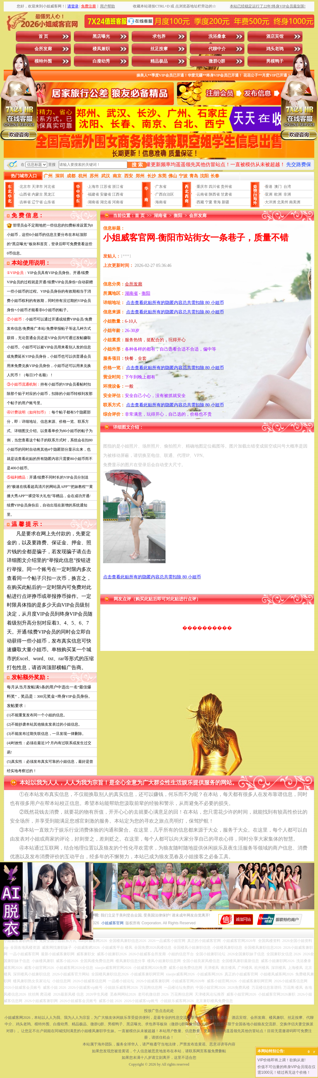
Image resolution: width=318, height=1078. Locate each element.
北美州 (282, 202)
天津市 (37, 186)
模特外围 (43, 61)
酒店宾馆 (275, 36)
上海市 (93, 186)
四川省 (214, 186)
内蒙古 (37, 194)
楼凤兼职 (101, 48)
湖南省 (93, 202)
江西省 (117, 194)
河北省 (49, 186)
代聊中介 (217, 48)
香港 (268, 186)
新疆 (225, 202)
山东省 (49, 202)
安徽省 (105, 194)
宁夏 (208, 202)
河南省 (117, 202)
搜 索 (137, 164)
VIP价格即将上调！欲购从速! (281, 1060)
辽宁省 (37, 202)
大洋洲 (270, 202)
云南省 (202, 194)
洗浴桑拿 (217, 36)
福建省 (93, 194)
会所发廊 (43, 48)
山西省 (25, 194)
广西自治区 (164, 194)
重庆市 (202, 186)
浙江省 (117, 186)
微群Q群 (217, 61)
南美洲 (294, 202)
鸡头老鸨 (275, 48)
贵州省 (226, 186)
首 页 (43, 36)
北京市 (25, 186)
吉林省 (25, 202)
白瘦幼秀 (101, 61)
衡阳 (178, 215)
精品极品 (159, 61)
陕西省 (214, 194)
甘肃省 (226, 194)
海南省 (160, 202)
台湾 (287, 186)
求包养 (159, 36)
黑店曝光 (101, 36)
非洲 (287, 194)
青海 (217, 202)
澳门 (278, 186)
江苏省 (105, 186)
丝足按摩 (159, 48)
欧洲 (278, 194)
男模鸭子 (275, 61)
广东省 (160, 186)
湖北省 (105, 202)
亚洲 (268, 194)
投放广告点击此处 (159, 1011)
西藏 (200, 202)
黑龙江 (49, 194)
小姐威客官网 (112, 923)
